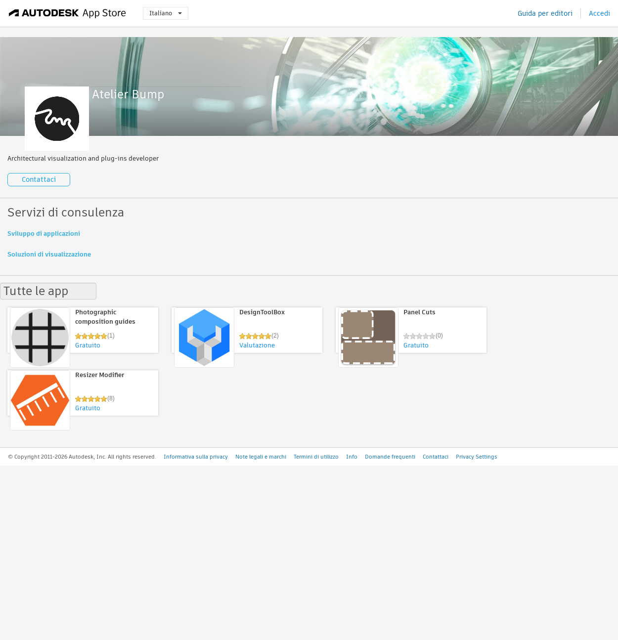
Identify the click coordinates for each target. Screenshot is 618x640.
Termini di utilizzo (316, 457)
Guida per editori (545, 13)
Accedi (599, 13)
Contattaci (39, 179)
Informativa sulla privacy (196, 457)
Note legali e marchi (260, 457)
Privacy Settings (476, 457)
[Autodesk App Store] (67, 13)
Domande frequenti (390, 457)
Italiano (165, 13)
